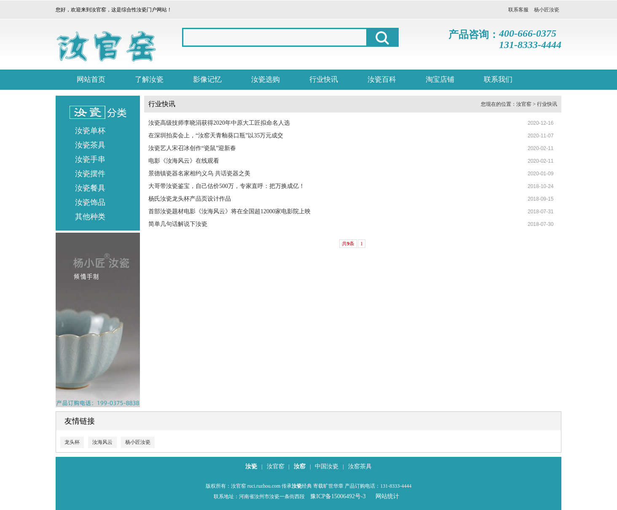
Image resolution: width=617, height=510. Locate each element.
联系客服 (518, 10)
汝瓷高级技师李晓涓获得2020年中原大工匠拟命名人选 (219, 123)
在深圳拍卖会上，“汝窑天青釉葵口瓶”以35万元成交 (215, 135)
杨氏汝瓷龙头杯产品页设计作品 (189, 199)
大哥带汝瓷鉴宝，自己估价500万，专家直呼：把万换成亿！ (226, 186)
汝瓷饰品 (90, 202)
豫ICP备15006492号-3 (337, 496)
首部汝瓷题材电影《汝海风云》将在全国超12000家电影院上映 (229, 211)
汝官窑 (523, 104)
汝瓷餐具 (90, 188)
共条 (348, 244)
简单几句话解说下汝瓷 (177, 224)
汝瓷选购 (265, 79)
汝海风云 (102, 442)
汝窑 (300, 466)
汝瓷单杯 (90, 130)
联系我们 (498, 79)
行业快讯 (323, 79)
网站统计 (387, 496)
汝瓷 (251, 466)
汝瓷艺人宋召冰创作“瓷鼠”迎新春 (192, 148)
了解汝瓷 (149, 79)
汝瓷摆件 (90, 173)
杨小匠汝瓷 (546, 10)
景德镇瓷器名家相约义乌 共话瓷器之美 (199, 173)
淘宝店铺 (440, 79)
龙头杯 (72, 442)
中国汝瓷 (326, 466)
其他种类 (90, 216)
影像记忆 (207, 79)
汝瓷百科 (382, 79)
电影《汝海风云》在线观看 (183, 161)
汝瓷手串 (90, 159)
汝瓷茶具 (90, 145)
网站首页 (91, 79)
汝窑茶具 (360, 466)
